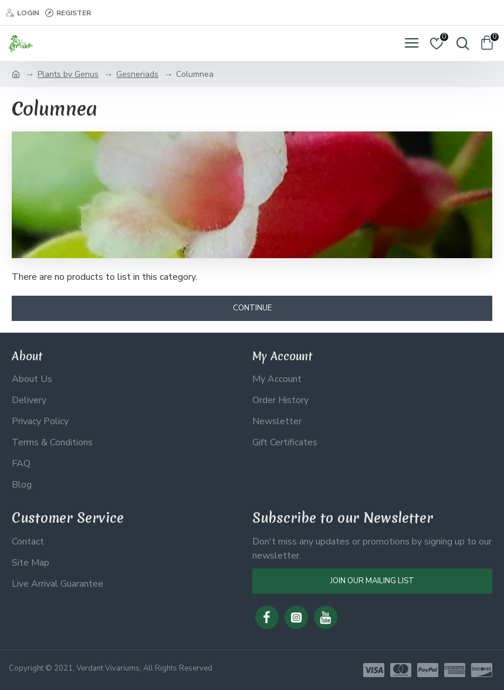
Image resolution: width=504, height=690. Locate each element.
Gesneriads (137, 74)
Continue (252, 308)
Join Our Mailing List (372, 581)
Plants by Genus (68, 74)
